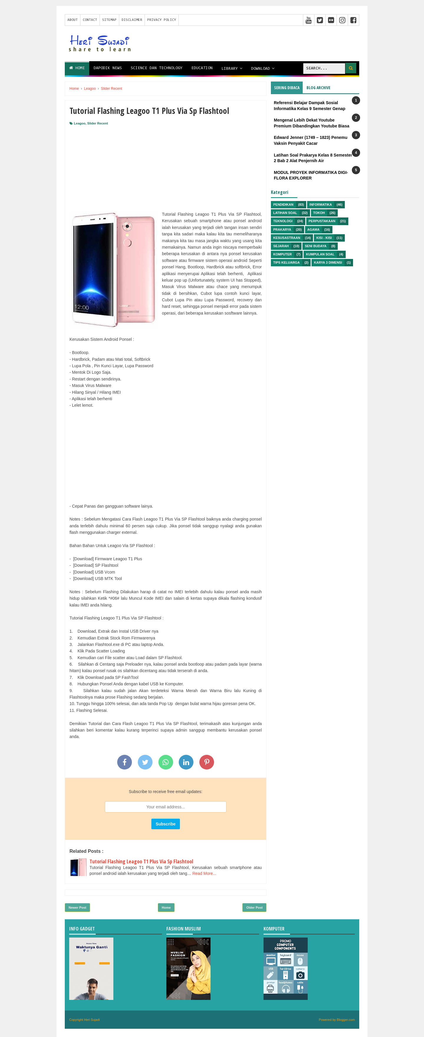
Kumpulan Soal (320, 254)
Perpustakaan (322, 221)
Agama (313, 229)
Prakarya (282, 229)
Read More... (204, 873)
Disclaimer (132, 20)
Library (229, 69)
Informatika (320, 204)
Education (202, 68)
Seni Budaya (316, 246)
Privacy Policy (161, 20)
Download (260, 69)
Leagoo (79, 123)
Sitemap (109, 20)
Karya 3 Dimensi (328, 262)
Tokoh (319, 213)
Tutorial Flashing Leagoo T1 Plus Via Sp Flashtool (141, 861)
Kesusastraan (286, 238)
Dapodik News (108, 68)
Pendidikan (283, 204)
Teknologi (282, 221)
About (72, 20)
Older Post (254, 907)
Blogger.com (346, 1019)
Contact (90, 20)
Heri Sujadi (92, 1019)
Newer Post (77, 907)
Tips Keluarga (286, 262)
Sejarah (281, 246)
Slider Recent (97, 123)
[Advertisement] (165, 170)
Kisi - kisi (324, 238)
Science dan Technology (157, 68)
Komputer (282, 254)
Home (77, 68)
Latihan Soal (285, 213)
